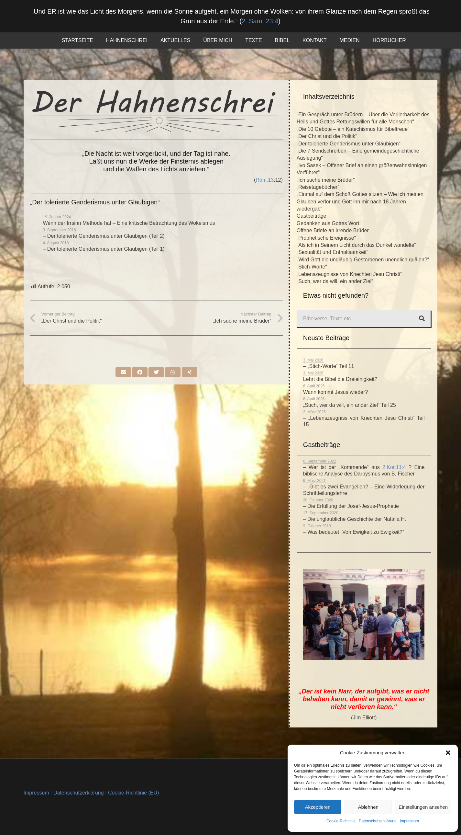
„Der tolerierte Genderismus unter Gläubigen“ (349, 143)
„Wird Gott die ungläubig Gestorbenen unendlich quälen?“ (363, 259)
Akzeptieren (317, 807)
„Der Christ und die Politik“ (327, 136)
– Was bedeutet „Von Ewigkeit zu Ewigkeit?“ (353, 532)
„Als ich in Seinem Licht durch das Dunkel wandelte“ (356, 245)
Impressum (409, 821)
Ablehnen (368, 807)
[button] (448, 752)
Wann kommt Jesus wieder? (335, 392)
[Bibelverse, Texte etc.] (364, 318)
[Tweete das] (156, 372)
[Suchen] (422, 319)
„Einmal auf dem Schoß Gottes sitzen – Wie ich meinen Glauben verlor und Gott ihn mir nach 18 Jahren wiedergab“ (360, 201)
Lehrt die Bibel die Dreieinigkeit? (340, 379)
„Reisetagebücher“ (318, 187)
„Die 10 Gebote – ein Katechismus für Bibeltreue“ (353, 129)
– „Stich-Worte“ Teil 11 (328, 366)
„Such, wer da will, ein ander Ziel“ (335, 281)
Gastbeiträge (311, 216)
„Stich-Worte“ (312, 266)
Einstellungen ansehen (423, 807)
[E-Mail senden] (123, 372)
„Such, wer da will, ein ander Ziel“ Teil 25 (349, 405)
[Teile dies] (140, 372)
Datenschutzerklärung (378, 821)
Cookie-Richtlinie (341, 821)
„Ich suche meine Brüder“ (326, 180)
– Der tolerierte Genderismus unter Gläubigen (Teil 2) (104, 236)
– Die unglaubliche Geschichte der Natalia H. (354, 519)
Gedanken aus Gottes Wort (328, 223)
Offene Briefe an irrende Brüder (333, 230)
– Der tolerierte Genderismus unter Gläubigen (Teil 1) (104, 249)
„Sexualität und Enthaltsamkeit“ (332, 252)
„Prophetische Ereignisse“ (326, 238)
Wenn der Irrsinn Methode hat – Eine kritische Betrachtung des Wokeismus (129, 223)
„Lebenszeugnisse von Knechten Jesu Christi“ (349, 274)
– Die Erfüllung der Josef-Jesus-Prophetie (351, 506)
